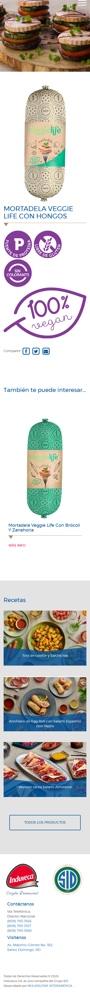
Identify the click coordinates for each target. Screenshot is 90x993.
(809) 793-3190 (19, 931)
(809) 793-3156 (19, 921)
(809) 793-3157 (19, 926)
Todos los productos (45, 822)
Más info (17, 545)
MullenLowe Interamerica (50, 985)
